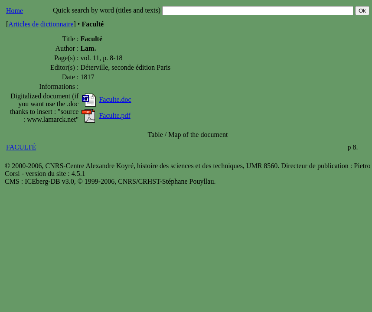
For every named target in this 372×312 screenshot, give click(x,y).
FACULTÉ (21, 147)
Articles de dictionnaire (40, 24)
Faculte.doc (115, 99)
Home (14, 10)
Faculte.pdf (114, 115)
